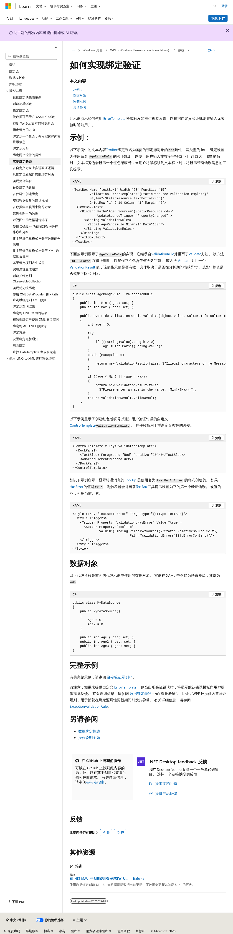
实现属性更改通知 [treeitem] (25, 269)
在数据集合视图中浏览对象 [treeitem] (32, 207)
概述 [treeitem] (12, 65)
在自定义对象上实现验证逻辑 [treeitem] (33, 168)
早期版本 (32, 931)
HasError (77, 486)
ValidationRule (162, 253)
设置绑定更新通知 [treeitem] (25, 339)
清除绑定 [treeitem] (19, 345)
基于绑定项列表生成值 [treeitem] (29, 263)
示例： (78, 89)
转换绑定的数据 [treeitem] (24, 187)
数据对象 (79, 95)
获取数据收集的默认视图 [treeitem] (30, 200)
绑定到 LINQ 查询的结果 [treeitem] (30, 313)
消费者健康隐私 (97, 931)
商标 (138, 931)
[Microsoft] (8, 6)
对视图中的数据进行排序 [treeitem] (30, 220)
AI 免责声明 (12, 931)
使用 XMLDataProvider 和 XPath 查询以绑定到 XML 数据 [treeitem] (35, 297)
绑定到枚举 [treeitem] (21, 148)
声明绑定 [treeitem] (15, 84)
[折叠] (56, 47)
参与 (62, 931)
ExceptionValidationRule (89, 706)
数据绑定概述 (141, 693)
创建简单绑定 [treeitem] (22, 104)
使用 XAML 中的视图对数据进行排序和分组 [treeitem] (35, 229)
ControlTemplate (83, 425)
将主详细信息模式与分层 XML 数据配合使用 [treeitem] (36, 253)
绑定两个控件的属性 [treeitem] (27, 155)
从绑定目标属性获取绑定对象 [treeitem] (33, 174)
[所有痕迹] (74, 50)
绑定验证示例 (118, 677)
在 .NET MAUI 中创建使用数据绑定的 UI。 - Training (107, 879)
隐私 (74, 931)
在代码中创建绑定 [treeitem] (25, 194)
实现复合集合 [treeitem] (22, 181)
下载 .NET (218, 18)
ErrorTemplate (114, 118)
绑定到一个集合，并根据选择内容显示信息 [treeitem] (37, 139)
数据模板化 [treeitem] (17, 78)
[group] (148, 351)
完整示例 (79, 101)
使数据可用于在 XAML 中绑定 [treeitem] (34, 117)
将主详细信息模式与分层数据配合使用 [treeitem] (37, 241)
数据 (181, 50)
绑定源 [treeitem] (14, 71)
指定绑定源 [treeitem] (21, 110)
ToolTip (130, 479)
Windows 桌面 (93, 50)
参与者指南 (95, 782)
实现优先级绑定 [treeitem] (24, 288)
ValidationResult (82, 267)
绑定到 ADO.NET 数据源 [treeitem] (30, 326)
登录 (224, 6)
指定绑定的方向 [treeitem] (24, 130)
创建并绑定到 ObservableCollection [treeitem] (27, 279)
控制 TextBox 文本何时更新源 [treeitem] (33, 123)
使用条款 (123, 931)
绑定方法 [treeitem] (19, 332)
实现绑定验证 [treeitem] (22, 161)
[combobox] (31, 56)
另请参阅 (79, 107)
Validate (195, 253)
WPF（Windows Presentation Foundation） (140, 50)
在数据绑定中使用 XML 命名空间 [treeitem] (36, 319)
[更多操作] (222, 50)
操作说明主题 (89, 737)
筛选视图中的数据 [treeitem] (25, 213)
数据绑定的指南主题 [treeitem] (27, 97)
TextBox (112, 149)
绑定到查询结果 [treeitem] (24, 306)
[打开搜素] (214, 6)
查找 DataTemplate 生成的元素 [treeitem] (34, 352)
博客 (47, 931)
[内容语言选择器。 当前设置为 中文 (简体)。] (16, 920)
